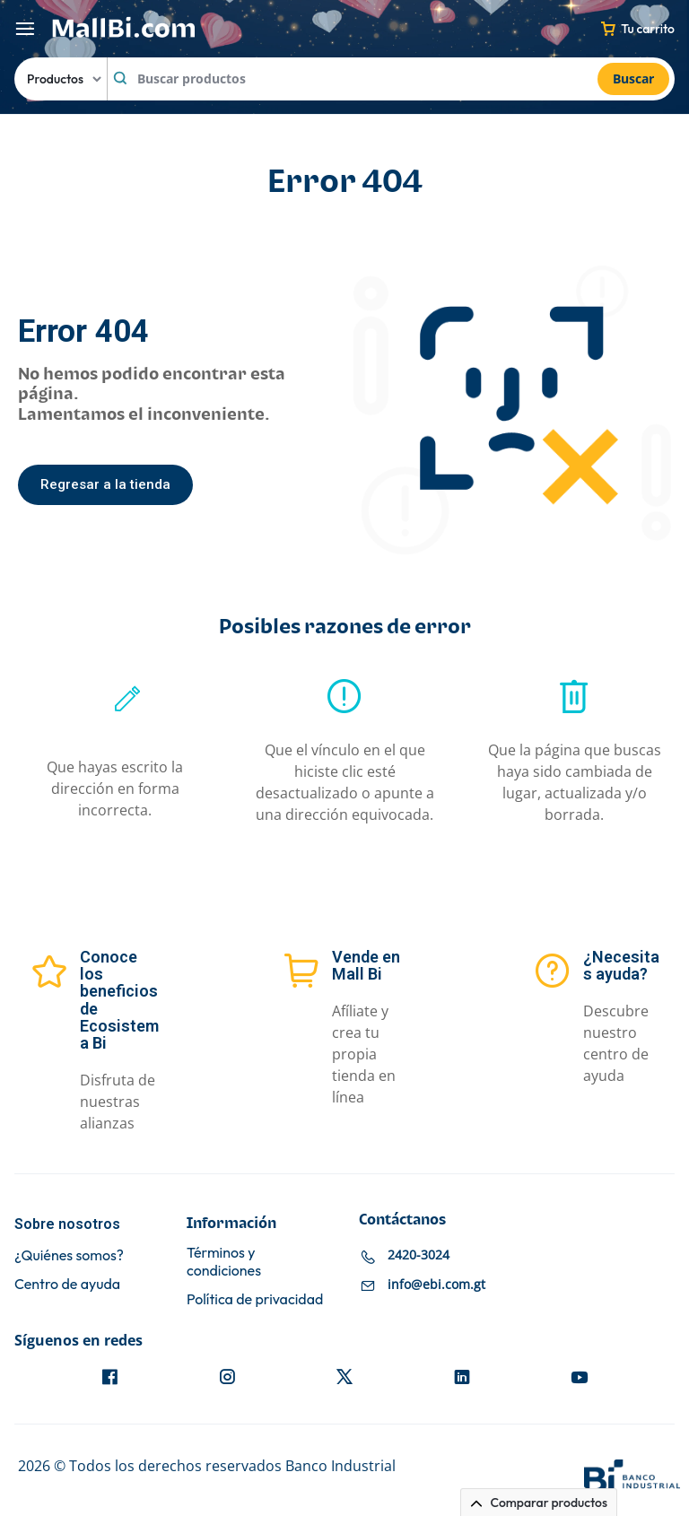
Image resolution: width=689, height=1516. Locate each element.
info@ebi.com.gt (436, 1285)
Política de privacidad (255, 1299)
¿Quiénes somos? (69, 1255)
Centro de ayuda (67, 1284)
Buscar (633, 78)
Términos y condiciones (224, 1261)
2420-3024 (418, 1255)
